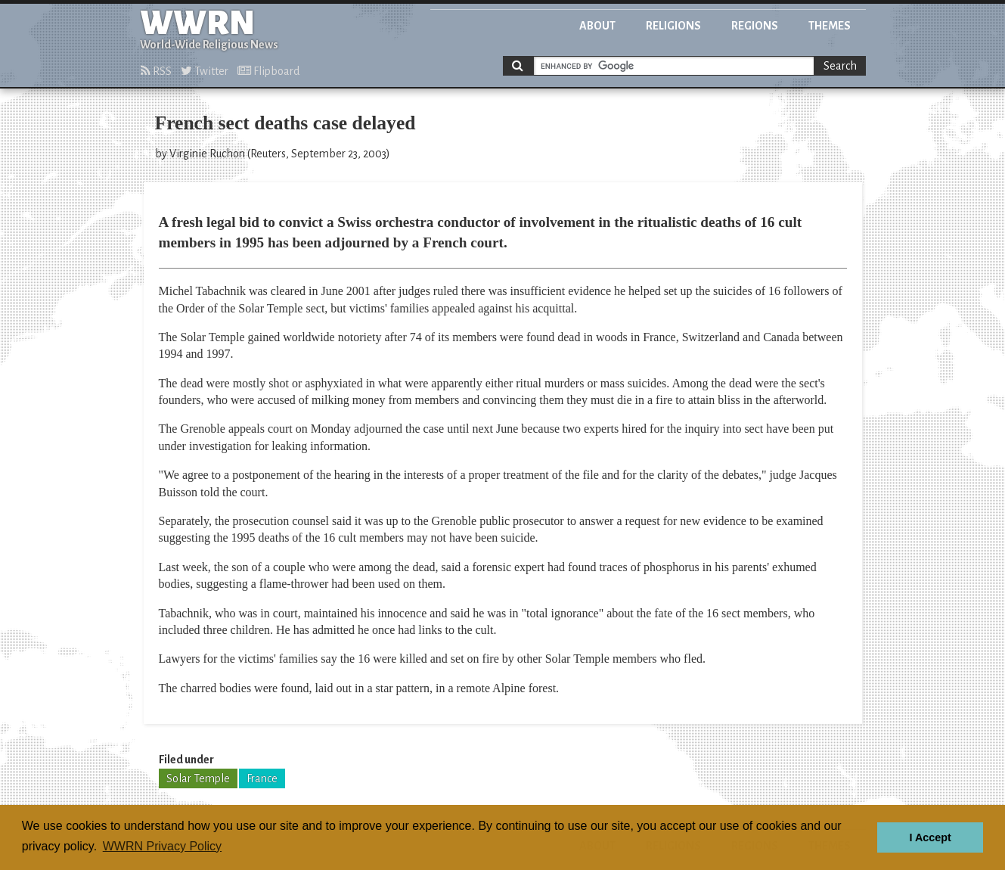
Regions (754, 26)
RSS (156, 71)
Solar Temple (198, 778)
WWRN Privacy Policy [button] (162, 846)
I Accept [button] (930, 837)
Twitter (204, 71)
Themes (829, 26)
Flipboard (268, 71)
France (262, 778)
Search (840, 66)
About (597, 26)
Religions (673, 26)
